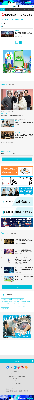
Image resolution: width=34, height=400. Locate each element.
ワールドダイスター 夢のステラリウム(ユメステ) (18, 306)
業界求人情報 (16, 9)
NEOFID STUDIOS (5, 308)
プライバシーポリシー (17, 383)
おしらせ (17, 381)
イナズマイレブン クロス (6, 299)
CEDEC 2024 (16, 301)
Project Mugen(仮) (5, 303)
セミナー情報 (23, 9)
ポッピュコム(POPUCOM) (25, 301)
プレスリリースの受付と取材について (17, 376)
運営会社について (17, 371)
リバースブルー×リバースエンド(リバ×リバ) (19, 303)
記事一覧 (2, 9)
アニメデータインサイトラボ (18, 299)
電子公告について (17, 378)
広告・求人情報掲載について (17, 374)
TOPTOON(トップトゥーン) (7, 301)
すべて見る (17, 159)
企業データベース (9, 9)
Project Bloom (4, 306)
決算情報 (29, 9)
